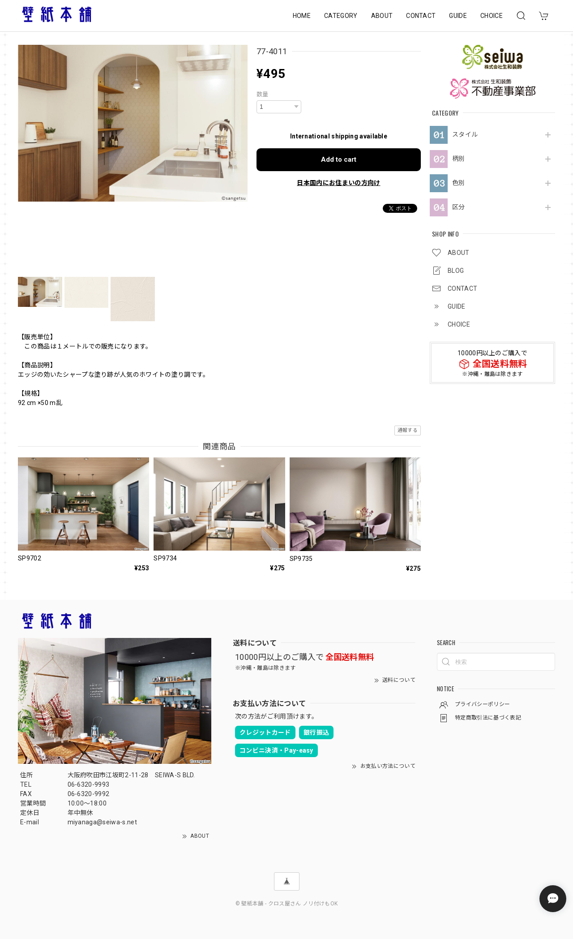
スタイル (465, 134)
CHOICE (491, 15)
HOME (302, 15)
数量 (263, 94)
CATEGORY (341, 15)
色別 (458, 182)
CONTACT (421, 15)
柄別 (458, 158)
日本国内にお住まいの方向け (338, 182)
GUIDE (458, 15)
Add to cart (338, 159)
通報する (408, 430)
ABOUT (382, 15)
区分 (458, 207)
